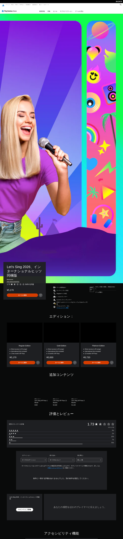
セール (55, 9)
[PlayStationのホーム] (3, 4)
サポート (45, 4)
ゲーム (7, 4)
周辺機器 (28, 4)
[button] (63, 306)
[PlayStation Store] (9, 9)
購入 (40, 4)
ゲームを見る (79, 9)
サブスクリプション (66, 9)
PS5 (12, 4)
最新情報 (34, 4)
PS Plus (21, 4)
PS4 (16, 4)
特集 (49, 9)
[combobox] (34, 458)
